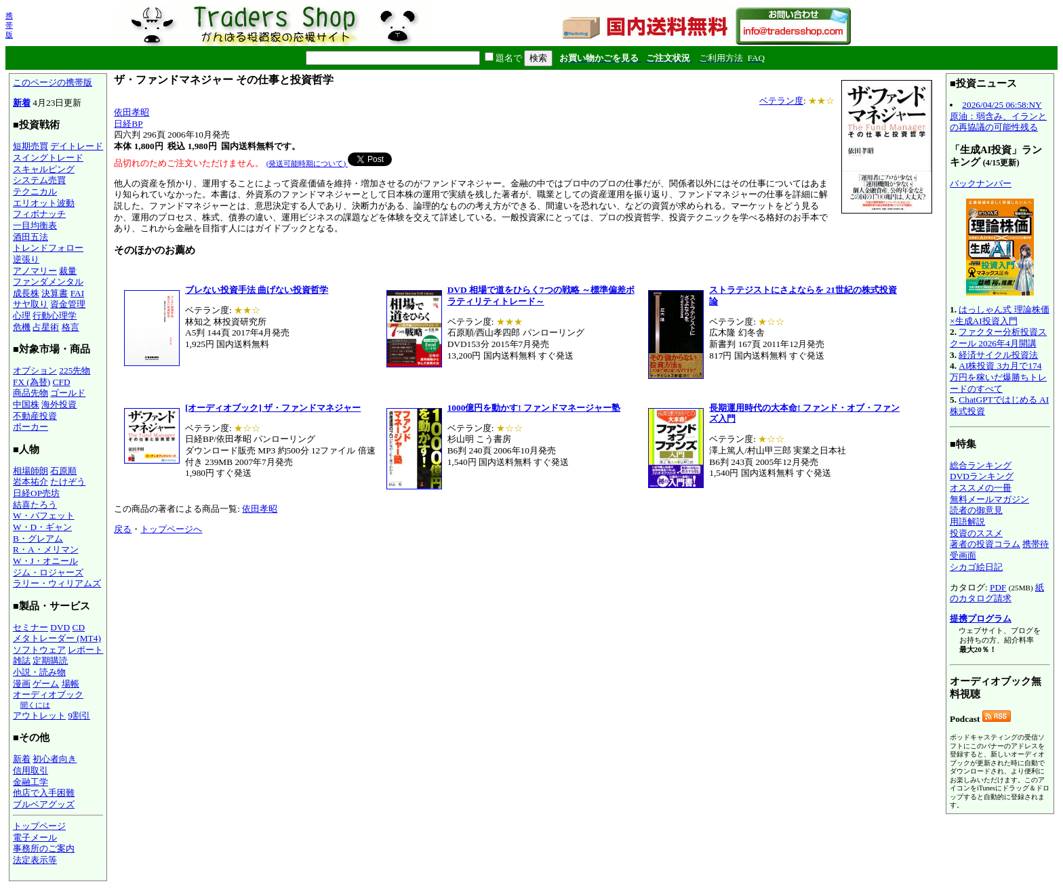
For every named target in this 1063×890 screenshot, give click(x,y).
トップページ (39, 826)
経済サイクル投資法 (998, 355)
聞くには (35, 705)
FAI (78, 293)
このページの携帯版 (52, 82)
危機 (22, 327)
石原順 (63, 471)
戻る (123, 529)
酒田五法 (30, 237)
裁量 (68, 271)
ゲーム (46, 684)
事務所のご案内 (44, 848)
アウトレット (39, 715)
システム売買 (39, 180)
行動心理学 (55, 315)
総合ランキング (980, 465)
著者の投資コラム (985, 544)
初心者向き (55, 759)
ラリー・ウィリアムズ (57, 583)
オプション (35, 370)
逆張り (26, 259)
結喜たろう (35, 505)
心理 (22, 315)
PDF (998, 587)
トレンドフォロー (48, 248)
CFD (62, 382)
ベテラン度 (781, 101)
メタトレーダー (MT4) (57, 638)
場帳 (70, 684)
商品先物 (30, 393)
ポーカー (30, 427)
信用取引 (30, 770)
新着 (22, 103)
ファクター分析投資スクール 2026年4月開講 (998, 337)
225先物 (74, 370)
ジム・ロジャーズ (48, 572)
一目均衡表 (35, 225)
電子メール (35, 837)
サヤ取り (30, 304)
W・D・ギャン (42, 527)
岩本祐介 (30, 482)
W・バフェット (44, 515)
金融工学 (30, 782)
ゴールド (67, 393)
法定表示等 (35, 860)
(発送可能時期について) (307, 163)
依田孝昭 (131, 112)
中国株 (26, 404)
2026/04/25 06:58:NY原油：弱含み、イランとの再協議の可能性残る (998, 116)
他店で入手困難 (44, 793)
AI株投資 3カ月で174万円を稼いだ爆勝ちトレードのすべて (998, 377)
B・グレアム (38, 538)
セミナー (30, 627)
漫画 (22, 684)
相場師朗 (30, 471)
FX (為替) (31, 382)
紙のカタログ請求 (997, 593)
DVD (60, 627)
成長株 (26, 293)
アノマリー (35, 271)
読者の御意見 (976, 510)
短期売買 (30, 146)
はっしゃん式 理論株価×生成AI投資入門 (999, 315)
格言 (70, 327)
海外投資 (59, 404)
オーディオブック (48, 694)
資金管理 (67, 304)
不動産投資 (35, 416)
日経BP (128, 124)
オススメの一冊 (980, 488)
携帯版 (9, 25)
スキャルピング (44, 169)
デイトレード (76, 146)
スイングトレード (48, 158)
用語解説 (967, 522)
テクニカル (35, 191)
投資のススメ (976, 533)
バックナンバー (980, 183)
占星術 (46, 327)
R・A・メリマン (46, 549)
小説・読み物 (39, 672)
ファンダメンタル (48, 282)
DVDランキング (982, 476)
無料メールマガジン (989, 499)
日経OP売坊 (36, 493)
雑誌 (22, 660)
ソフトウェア (39, 650)
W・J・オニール (45, 561)
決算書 (54, 293)
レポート (85, 650)
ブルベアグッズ (44, 804)
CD (79, 627)
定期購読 (50, 660)
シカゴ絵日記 (976, 567)
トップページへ (171, 529)
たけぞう (67, 482)
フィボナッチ (39, 214)
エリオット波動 (44, 203)
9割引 (79, 715)
